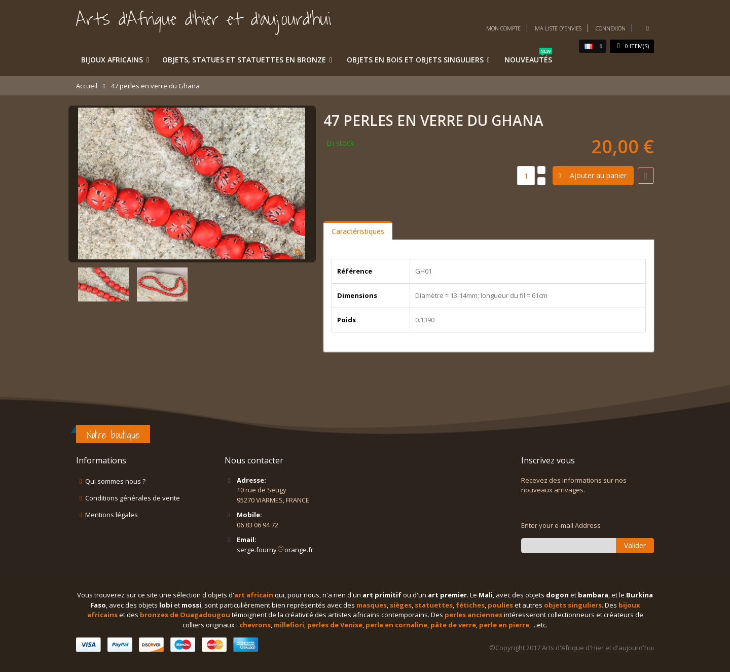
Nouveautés (528, 57)
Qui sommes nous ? (115, 481)
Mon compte (503, 28)
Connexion (611, 28)
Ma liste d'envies (558, 28)
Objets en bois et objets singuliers (415, 59)
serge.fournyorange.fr (275, 549)
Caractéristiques (358, 231)
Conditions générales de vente (132, 497)
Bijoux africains (112, 59)
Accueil (86, 85)
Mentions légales (111, 514)
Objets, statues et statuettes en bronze (244, 59)
